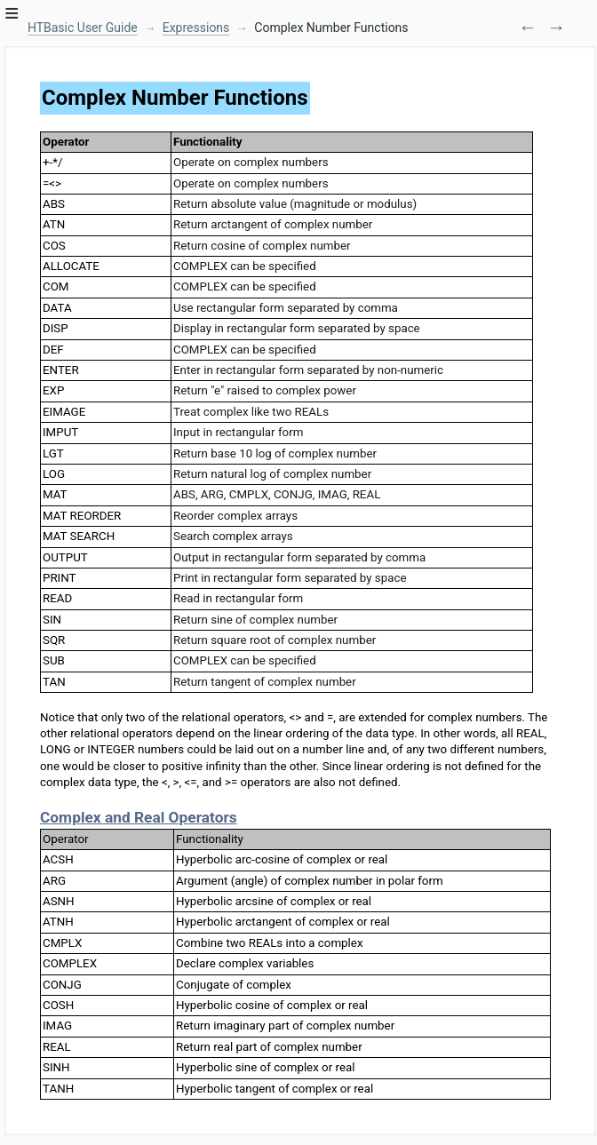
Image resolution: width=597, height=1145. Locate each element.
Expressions (196, 27)
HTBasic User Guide (83, 27)
